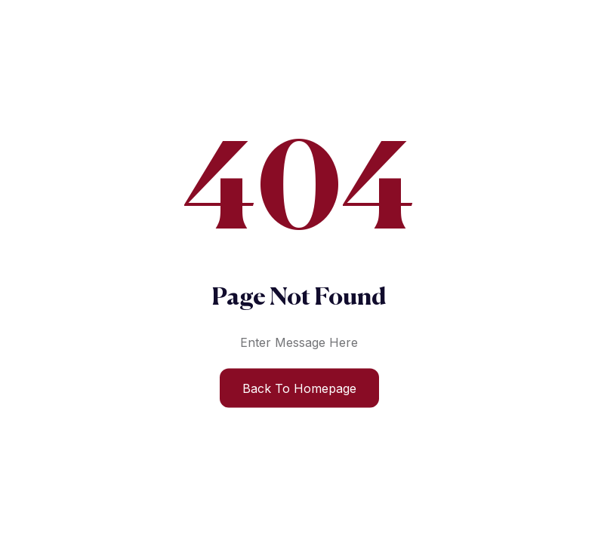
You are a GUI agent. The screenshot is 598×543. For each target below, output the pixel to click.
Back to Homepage (299, 387)
